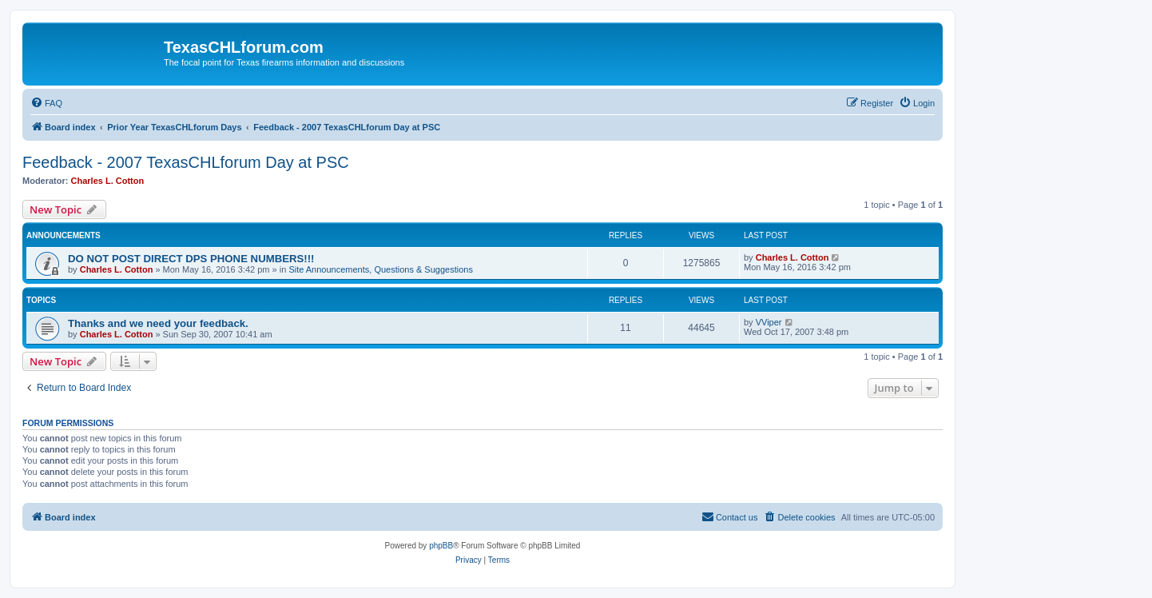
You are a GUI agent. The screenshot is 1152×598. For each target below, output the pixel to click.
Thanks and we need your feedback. (158, 323)
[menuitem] (46, 103)
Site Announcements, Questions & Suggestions (380, 269)
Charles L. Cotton (108, 180)
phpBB (441, 545)
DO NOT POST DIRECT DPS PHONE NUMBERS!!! (191, 259)
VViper (769, 322)
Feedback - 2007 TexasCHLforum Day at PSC (185, 162)
